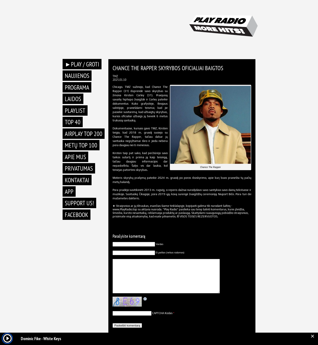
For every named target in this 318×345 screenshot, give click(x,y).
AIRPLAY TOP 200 (83, 134)
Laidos (73, 99)
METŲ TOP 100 (81, 145)
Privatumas (79, 168)
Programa (77, 87)
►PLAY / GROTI (82, 64)
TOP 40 (72, 122)
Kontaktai (77, 180)
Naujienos (77, 76)
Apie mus (75, 157)
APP (69, 191)
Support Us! (79, 203)
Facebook (76, 215)
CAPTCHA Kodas (162, 313)
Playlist (75, 110)
